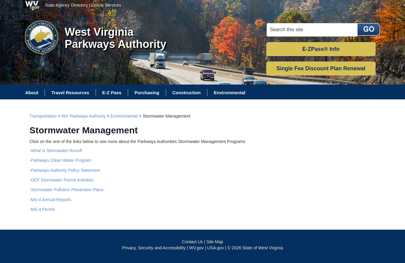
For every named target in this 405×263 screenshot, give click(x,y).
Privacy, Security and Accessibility (154, 247)
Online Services (106, 5)
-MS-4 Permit (41, 209)
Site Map (214, 241)
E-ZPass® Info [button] (320, 49)
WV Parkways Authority (84, 116)
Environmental (124, 116)
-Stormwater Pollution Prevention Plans (66, 189)
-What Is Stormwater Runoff (55, 150)
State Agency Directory (66, 5)
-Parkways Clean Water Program (60, 160)
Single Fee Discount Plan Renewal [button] (320, 68)
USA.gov (215, 247)
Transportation (43, 116)
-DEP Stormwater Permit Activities (61, 180)
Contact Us (192, 241)
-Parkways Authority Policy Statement (64, 170)
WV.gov (196, 247)
